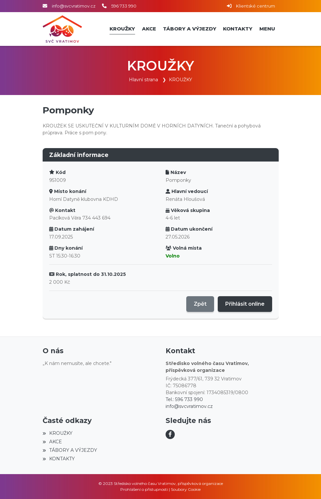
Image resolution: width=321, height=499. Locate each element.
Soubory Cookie (186, 489)
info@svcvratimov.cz (73, 6)
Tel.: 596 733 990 (184, 399)
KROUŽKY (180, 80)
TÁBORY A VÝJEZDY (70, 450)
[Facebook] (170, 434)
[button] (267, 29)
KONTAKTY (59, 459)
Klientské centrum (255, 6)
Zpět (200, 304)
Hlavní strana (143, 80)
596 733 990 (123, 6)
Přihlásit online (245, 304)
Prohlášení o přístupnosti (144, 489)
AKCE (52, 442)
